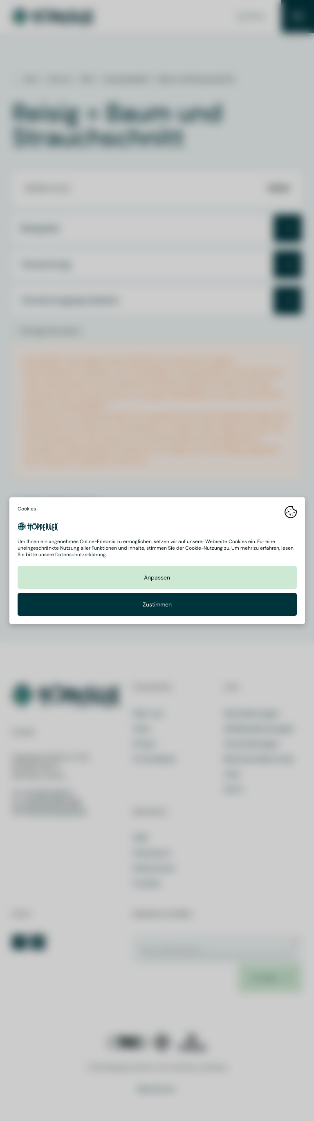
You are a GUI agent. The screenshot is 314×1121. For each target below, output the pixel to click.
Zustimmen (157, 604)
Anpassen (157, 577)
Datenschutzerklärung (80, 554)
